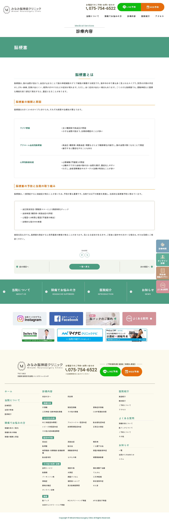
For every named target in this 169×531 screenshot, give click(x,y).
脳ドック (45, 508)
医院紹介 (124, 399)
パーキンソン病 (48, 484)
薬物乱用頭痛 (98, 415)
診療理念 (8, 413)
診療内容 (47, 399)
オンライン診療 (48, 497)
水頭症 (70, 480)
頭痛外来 (47, 410)
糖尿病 (95, 449)
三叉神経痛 (97, 484)
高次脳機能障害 (74, 493)
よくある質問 (126, 426)
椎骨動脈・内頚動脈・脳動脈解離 (53, 459)
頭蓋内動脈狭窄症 (100, 458)
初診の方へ (46, 404)
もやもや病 (72, 465)
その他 (121, 444)
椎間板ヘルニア (74, 489)
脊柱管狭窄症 (98, 489)
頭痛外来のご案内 (12, 437)
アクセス (122, 417)
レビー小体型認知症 (50, 434)
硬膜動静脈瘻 (98, 465)
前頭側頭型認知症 (75, 434)
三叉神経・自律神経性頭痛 (52, 419)
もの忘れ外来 (49, 425)
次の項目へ (145, 266)
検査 (45, 504)
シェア (82, 255)
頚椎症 (44, 489)
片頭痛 (44, 415)
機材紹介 (122, 408)
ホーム (8, 399)
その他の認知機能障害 (51, 438)
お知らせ (124, 454)
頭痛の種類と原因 (12, 445)
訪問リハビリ (47, 475)
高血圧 (44, 449)
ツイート (87, 255)
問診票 (70, 404)
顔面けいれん (73, 484)
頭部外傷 (71, 475)
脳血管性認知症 (99, 430)
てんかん (96, 480)
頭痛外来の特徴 (11, 441)
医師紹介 (8, 422)
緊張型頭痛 (72, 415)
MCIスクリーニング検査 (77, 508)
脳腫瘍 (44, 480)
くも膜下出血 (98, 454)
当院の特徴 (9, 418)
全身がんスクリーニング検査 (53, 512)
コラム (121, 468)
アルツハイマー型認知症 (77, 430)
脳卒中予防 (48, 445)
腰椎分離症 (46, 493)
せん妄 (95, 493)
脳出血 (70, 454)
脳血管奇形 (46, 465)
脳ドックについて (126, 436)
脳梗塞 (44, 454)
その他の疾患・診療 (51, 471)
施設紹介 (122, 404)
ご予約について (125, 413)
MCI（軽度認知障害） (49, 430)
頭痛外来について (126, 431)
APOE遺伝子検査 (99, 508)
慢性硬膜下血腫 (99, 475)
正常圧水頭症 (98, 434)
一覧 (120, 459)
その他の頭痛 (73, 419)
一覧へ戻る (84, 266)
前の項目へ (24, 266)
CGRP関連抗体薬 (99, 419)
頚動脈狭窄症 (73, 458)
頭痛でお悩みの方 (15, 431)
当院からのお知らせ (126, 463)
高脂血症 (71, 449)
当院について (12, 408)
